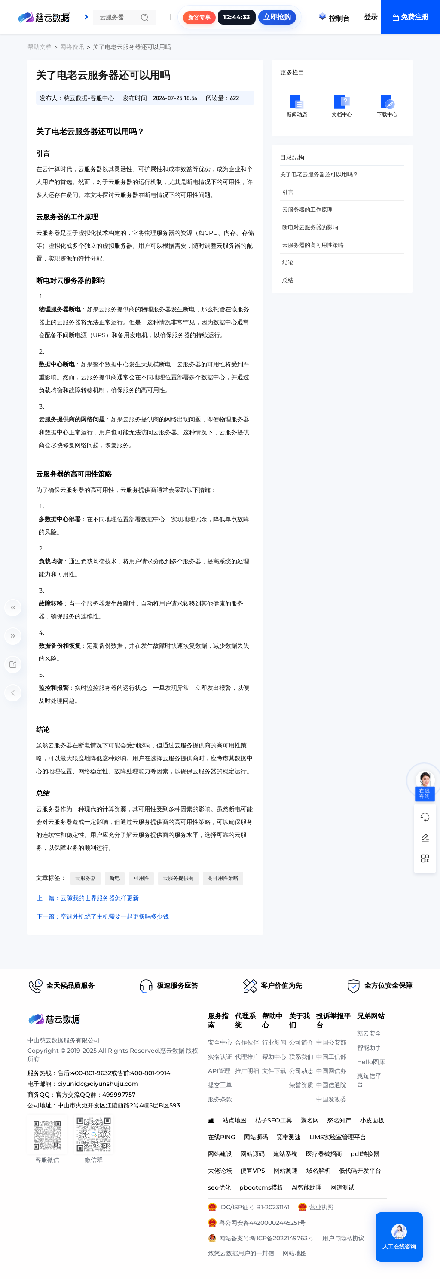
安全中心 (220, 1042)
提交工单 (220, 1085)
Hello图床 (371, 1062)
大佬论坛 (220, 1170)
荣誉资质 (301, 1085)
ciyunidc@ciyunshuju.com (98, 1084)
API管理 (219, 1071)
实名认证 (220, 1057)
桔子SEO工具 (273, 1120)
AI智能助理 (307, 1187)
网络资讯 (72, 47)
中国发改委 (331, 1099)
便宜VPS (253, 1170)
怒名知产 (339, 1120)
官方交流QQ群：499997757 (95, 1094)
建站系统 (285, 1154)
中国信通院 (331, 1085)
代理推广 (247, 1057)
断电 (115, 878)
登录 (371, 17)
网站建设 (220, 1154)
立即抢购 (277, 17)
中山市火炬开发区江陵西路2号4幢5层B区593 (119, 1105)
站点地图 (235, 1120)
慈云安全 (369, 1033)
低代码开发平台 (360, 1170)
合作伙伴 (247, 1042)
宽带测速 (289, 1137)
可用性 (141, 878)
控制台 (334, 18)
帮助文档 (40, 47)
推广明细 (247, 1071)
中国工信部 (331, 1057)
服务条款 (220, 1099)
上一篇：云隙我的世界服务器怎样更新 (88, 898)
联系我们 (301, 1057)
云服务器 (85, 878)
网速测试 (342, 1187)
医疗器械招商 (324, 1154)
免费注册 (414, 17)
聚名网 (310, 1120)
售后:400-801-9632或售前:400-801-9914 (114, 1073)
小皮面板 (372, 1120)
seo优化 (219, 1187)
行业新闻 (274, 1042)
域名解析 (318, 1170)
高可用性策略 (223, 878)
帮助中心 (274, 1057)
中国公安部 (331, 1042)
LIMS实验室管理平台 (337, 1137)
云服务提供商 (178, 878)
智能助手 (369, 1047)
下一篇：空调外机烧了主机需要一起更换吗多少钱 (103, 916)
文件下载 (274, 1071)
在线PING (221, 1137)
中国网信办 (331, 1071)
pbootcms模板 (261, 1187)
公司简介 (301, 1042)
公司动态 (301, 1071)
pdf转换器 (365, 1154)
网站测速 (286, 1170)
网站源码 (256, 1137)
